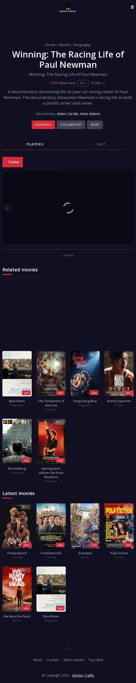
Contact (53, 660)
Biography (82, 44)
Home (50, 44)
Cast (101, 144)
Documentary (71, 125)
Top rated (95, 660)
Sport (95, 125)
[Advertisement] (68, 315)
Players (35, 144)
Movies (65, 44)
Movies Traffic (83, 675)
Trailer (13, 162)
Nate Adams (90, 113)
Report (68, 255)
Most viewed (73, 660)
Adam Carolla (67, 113)
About (37, 660)
